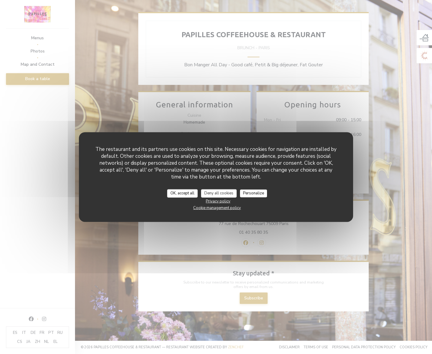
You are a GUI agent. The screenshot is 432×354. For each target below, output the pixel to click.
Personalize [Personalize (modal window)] (253, 193)
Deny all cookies (218, 193)
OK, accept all (182, 193)
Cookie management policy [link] (217, 207)
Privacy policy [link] (218, 201)
